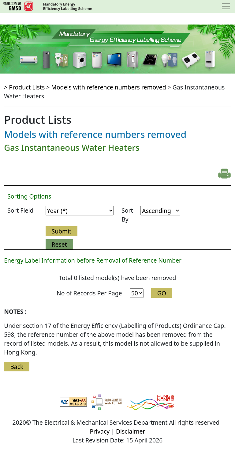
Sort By (127, 214)
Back (16, 366)
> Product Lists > (27, 87)
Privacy (100, 431)
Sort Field (20, 210)
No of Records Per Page (89, 293)
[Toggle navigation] (226, 6)
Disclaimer (130, 431)
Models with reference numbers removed (108, 87)
